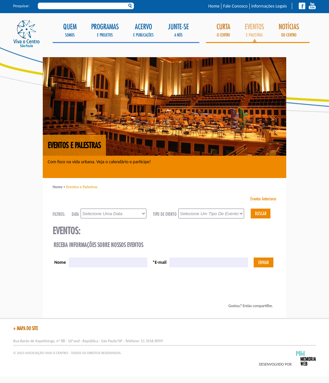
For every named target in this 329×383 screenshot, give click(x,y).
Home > (59, 187)
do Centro (289, 30)
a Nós (178, 30)
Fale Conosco (235, 6)
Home (213, 6)
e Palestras (254, 32)
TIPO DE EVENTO (165, 214)
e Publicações (143, 30)
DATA (75, 214)
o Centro (223, 30)
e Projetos (105, 30)
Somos (70, 30)
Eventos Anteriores (263, 198)
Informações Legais (269, 6)
